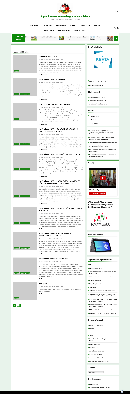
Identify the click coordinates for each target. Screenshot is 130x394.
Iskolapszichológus (63, 30)
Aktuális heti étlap (96, 120)
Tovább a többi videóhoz (97, 193)
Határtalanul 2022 (25, 94)
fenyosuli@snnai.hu (101, 104)
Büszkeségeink (61, 26)
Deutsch (75, 30)
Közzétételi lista (93, 347)
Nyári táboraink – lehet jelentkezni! (85, 37)
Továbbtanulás (49, 30)
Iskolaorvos (92, 265)
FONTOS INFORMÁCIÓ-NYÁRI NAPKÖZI (55, 104)
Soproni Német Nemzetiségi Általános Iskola (65, 16)
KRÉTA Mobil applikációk (96, 85)
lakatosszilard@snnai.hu (103, 387)
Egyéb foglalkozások (95, 280)
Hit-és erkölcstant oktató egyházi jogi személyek (102, 313)
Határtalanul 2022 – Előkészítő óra (53, 259)
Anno (84, 30)
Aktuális (16, 71)
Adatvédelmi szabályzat (95, 354)
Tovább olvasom (43, 75)
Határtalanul (85, 26)
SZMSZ (91, 335)
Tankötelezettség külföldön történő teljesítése (102, 291)
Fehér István (43, 59)
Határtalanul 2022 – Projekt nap (52, 79)
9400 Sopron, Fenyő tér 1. (99, 97)
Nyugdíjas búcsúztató (48, 56)
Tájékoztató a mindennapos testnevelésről (101, 277)
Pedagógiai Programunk (96, 325)
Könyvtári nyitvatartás (95, 284)
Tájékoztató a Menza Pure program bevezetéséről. (103, 142)
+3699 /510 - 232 (101, 100)
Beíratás (97, 26)
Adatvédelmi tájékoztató (96, 358)
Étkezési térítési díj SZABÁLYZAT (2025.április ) (102, 332)
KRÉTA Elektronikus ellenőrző (97, 82)
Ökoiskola (73, 26)
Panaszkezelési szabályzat (96, 351)
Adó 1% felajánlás (32, 37)
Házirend (91, 328)
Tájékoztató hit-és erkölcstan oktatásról (100, 310)
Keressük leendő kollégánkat (56, 37)
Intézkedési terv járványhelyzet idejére (99, 361)
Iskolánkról (34, 26)
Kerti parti (43, 283)
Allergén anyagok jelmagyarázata (98, 146)
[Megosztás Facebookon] (122, 391)
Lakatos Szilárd (93, 384)
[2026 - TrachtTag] (102, 178)
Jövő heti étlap (95, 123)
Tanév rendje (92, 287)
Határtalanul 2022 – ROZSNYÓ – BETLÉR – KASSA (59, 154)
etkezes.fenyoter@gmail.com (97, 132)
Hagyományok (47, 26)
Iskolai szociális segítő (95, 268)
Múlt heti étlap (94, 116)
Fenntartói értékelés (94, 344)
